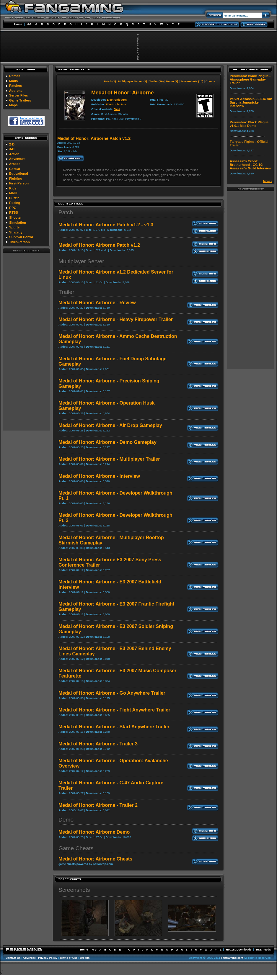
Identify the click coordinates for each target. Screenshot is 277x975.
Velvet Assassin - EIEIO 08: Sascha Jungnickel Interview (251, 102)
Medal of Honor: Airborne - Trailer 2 (98, 805)
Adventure (17, 159)
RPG (12, 208)
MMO (13, 193)
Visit (117, 109)
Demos (14, 76)
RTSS (13, 212)
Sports (14, 227)
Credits (84, 957)
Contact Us (13, 957)
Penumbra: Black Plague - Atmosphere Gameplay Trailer (250, 79)
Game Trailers (20, 100)
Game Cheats (75, 848)
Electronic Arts (117, 99)
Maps (13, 105)
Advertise (29, 957)
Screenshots (74, 890)
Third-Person (19, 242)
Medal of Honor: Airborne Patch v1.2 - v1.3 (105, 224)
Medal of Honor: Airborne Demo (94, 832)
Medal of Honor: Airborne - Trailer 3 (98, 743)
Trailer (66, 292)
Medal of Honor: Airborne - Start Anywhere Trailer (114, 726)
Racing (14, 203)
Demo (66, 820)
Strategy (15, 232)
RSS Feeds (263, 949)
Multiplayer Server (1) (132, 81)
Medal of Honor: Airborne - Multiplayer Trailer (109, 459)
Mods (13, 81)
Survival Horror (21, 237)
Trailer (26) (156, 81)
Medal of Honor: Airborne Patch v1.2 (99, 245)
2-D (11, 144)
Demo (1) (172, 81)
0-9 (29, 24)
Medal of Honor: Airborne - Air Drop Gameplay (110, 425)
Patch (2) (110, 81)
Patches (15, 85)
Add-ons (15, 90)
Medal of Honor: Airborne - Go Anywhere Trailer (111, 693)
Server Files (18, 95)
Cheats (210, 81)
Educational (18, 173)
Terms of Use (68, 957)
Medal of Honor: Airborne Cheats (95, 858)
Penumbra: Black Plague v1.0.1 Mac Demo (249, 123)
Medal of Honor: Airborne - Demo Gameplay (107, 442)
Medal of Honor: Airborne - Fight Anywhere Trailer (114, 709)
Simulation (17, 222)
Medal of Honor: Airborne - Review (97, 302)
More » (267, 181)
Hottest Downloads (239, 949)
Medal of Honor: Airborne (122, 93)
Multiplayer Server (81, 261)
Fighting (15, 178)
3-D (11, 149)
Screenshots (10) (191, 81)
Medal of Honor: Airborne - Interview (99, 476)
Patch (65, 212)
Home (18, 24)
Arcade (14, 164)
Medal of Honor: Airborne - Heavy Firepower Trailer (115, 319)
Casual (14, 169)
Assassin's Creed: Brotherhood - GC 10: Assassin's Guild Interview (250, 164)
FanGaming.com (232, 957)
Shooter (15, 217)
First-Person (19, 183)
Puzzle (14, 198)
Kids (12, 188)
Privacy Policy (47, 957)
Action (14, 154)
